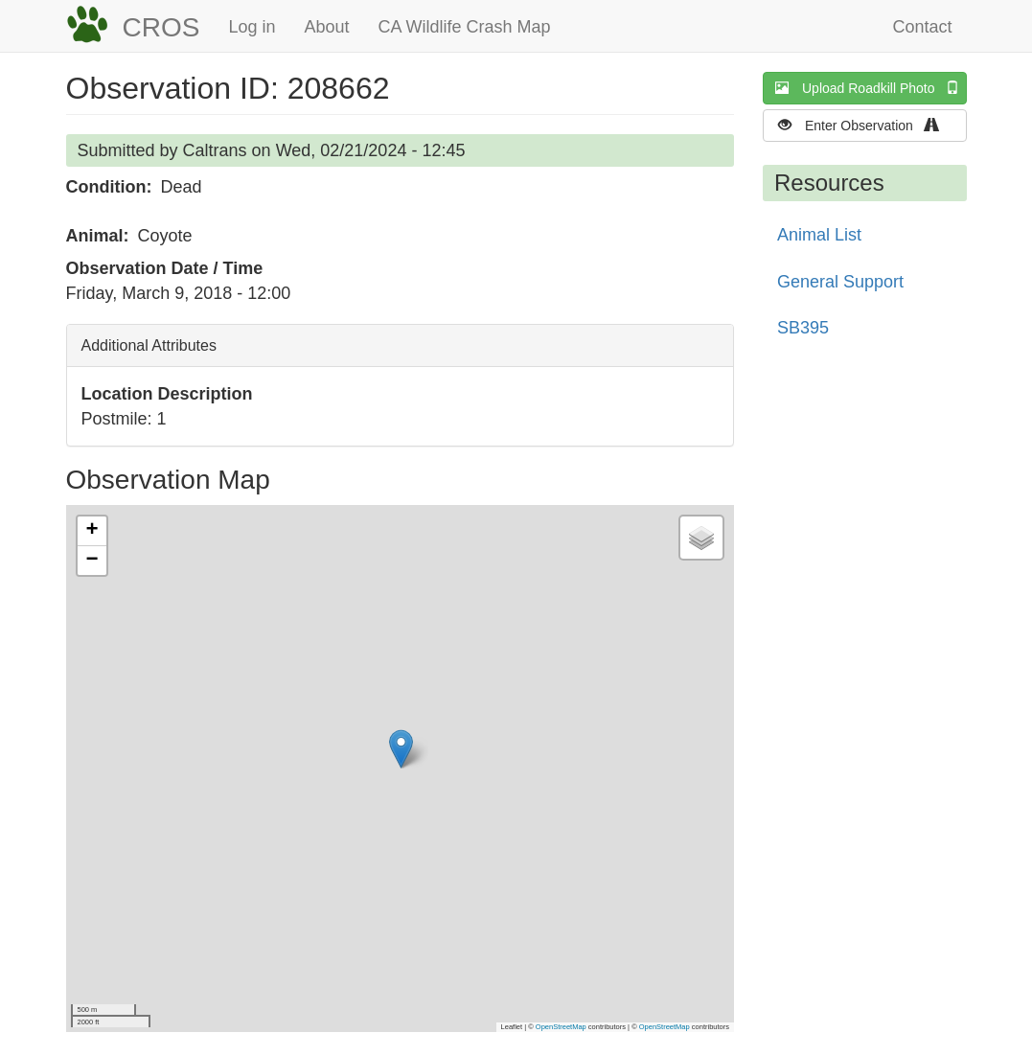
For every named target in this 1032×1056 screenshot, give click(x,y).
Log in (251, 26)
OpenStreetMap (561, 1026)
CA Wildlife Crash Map (464, 26)
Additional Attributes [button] (149, 345)
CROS (161, 27)
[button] (401, 749)
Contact (922, 26)
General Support (840, 281)
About (326, 26)
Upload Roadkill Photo (871, 88)
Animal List (819, 234)
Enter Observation (865, 125)
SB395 (803, 327)
